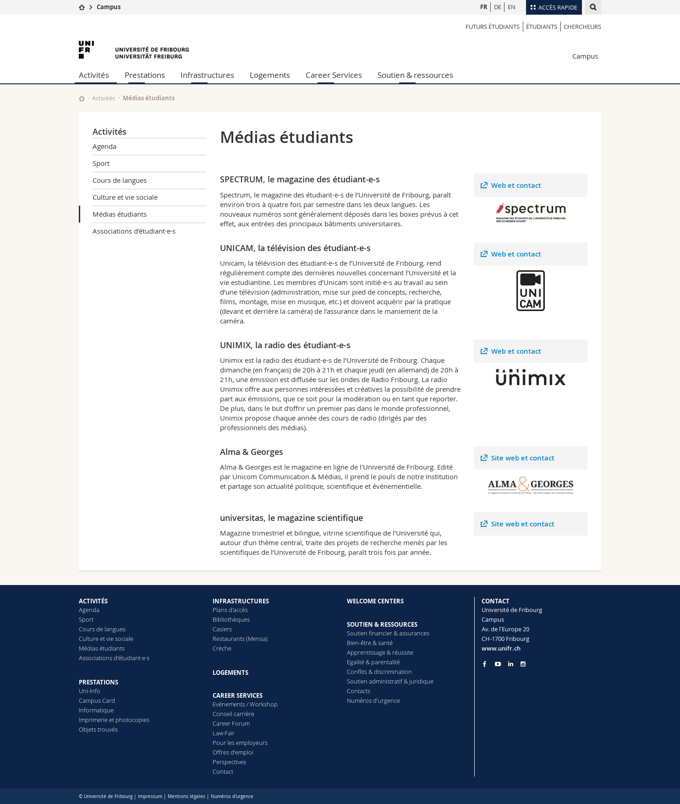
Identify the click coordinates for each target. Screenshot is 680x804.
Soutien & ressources (415, 75)
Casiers (222, 629)
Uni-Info (89, 691)
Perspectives (229, 762)
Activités (94, 75)
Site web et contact (522, 458)
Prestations (145, 75)
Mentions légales (186, 796)
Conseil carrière (233, 714)
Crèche (222, 648)
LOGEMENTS (230, 672)
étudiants (541, 26)
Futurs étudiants (493, 26)
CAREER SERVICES (238, 695)
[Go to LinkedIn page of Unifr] (510, 664)
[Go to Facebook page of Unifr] (485, 664)
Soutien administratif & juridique (390, 681)
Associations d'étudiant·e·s (134, 230)
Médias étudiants (120, 214)
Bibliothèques (231, 619)
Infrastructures (207, 75)
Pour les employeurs (240, 742)
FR (484, 7)
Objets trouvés (98, 729)
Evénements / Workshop (245, 704)
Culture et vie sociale (125, 197)
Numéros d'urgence (373, 700)
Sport (101, 163)
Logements (270, 75)
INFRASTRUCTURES (241, 601)
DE (497, 7)
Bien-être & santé (370, 643)
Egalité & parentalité (373, 662)
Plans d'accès (230, 610)
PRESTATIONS (98, 682)
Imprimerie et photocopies (114, 720)
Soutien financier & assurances (388, 633)
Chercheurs (582, 26)
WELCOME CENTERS (375, 601)
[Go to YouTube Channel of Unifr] (498, 664)
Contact (223, 771)
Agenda (104, 146)
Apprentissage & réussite (380, 652)
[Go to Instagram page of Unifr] (523, 664)
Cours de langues (120, 180)
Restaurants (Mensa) (240, 638)
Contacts (358, 691)
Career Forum (231, 723)
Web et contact (516, 185)
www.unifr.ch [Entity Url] (501, 648)
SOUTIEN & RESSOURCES (382, 624)
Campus (109, 7)
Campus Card (97, 700)
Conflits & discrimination (379, 671)
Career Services (334, 75)
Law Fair (224, 733)
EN (511, 7)
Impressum (150, 796)
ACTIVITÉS (93, 601)
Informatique (96, 710)
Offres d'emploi (233, 752)
